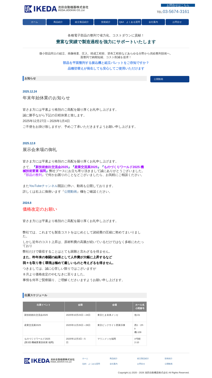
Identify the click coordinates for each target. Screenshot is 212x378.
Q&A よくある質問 (129, 22)
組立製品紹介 (82, 22)
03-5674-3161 (176, 11)
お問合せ (177, 22)
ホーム (34, 22)
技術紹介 (105, 22)
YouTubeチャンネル (43, 186)
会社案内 (153, 22)
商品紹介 (58, 22)
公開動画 (70, 191)
